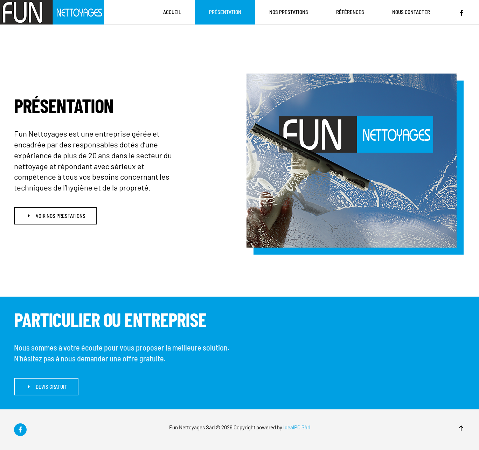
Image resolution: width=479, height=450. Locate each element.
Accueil (172, 12)
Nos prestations (288, 12)
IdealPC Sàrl (296, 427)
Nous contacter (411, 12)
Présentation (225, 12)
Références (350, 12)
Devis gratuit (46, 386)
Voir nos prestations (55, 215)
